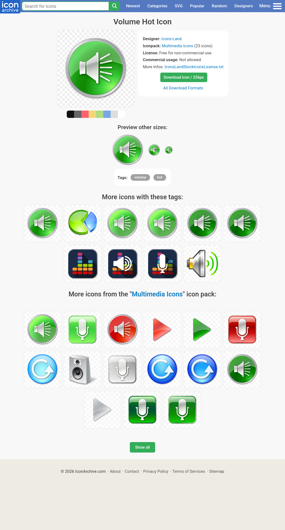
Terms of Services (188, 471)
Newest (133, 5)
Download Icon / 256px (184, 77)
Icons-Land (171, 38)
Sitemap (216, 471)
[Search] (114, 6)
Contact (132, 471)
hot (159, 177)
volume (140, 177)
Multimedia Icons (177, 45)
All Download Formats (183, 87)
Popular (197, 5)
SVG (179, 5)
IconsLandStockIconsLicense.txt (193, 66)
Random (219, 5)
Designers (243, 5)
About (115, 471)
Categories (157, 5)
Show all (142, 447)
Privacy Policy (155, 471)
